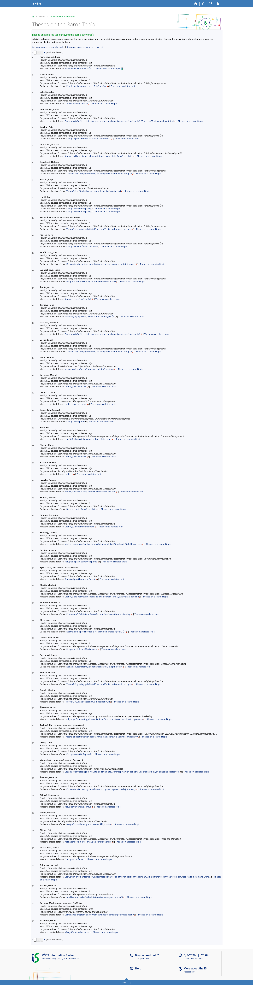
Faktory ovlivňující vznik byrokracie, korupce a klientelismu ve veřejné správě (102, 334)
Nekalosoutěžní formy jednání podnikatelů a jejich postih (94, 666)
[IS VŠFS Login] (217, 4)
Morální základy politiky (76, 103)
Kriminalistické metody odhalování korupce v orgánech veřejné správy (101, 264)
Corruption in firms (74, 859)
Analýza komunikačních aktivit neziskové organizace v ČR (94, 897)
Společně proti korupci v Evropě (80, 579)
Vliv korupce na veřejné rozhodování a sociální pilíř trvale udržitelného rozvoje (103, 544)
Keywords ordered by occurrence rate (85, 47)
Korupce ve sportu (75, 421)
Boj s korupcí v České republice (81, 509)
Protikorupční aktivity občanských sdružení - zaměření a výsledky (98, 614)
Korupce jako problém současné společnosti (88, 138)
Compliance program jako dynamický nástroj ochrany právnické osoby (99, 914)
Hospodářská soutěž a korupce (81, 649)
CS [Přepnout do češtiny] (210, 3)
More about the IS (195, 968)
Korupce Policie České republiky (82, 246)
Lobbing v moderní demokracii (79, 526)
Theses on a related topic (107, 68)
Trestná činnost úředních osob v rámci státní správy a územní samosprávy (101, 736)
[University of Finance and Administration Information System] (36, 3)
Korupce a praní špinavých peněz (81, 561)
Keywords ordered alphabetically (48, 47)
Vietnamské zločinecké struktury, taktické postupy (89, 369)
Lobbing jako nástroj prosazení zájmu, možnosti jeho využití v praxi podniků (102, 596)
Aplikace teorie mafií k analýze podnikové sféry (88, 841)
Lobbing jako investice (75, 386)
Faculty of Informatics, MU (68, 959)
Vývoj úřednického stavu (77, 932)
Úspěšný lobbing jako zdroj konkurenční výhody (88, 439)
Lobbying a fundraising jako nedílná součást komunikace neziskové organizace (104, 719)
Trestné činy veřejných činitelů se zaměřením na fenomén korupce (99, 173)
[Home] (196, 4)
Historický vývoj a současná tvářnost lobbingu (87, 701)
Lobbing (68, 474)
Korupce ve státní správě (78, 208)
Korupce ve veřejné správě (78, 299)
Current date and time (193, 959)
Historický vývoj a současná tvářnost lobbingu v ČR (89, 316)
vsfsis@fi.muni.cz (142, 959)
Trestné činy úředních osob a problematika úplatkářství (93, 191)
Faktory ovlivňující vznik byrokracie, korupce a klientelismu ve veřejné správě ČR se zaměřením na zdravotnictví (119, 121)
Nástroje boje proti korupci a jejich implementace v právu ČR (95, 631)
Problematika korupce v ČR (78, 68)
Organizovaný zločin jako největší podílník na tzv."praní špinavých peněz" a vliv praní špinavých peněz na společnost (122, 771)
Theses (42, 16)
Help (138, 968)
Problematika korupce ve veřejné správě (86, 86)
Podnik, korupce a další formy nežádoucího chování (90, 491)
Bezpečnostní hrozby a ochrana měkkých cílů (88, 824)
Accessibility (189, 972)
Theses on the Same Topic (62, 16)
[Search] (203, 4)
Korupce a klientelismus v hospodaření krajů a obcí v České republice (99, 156)
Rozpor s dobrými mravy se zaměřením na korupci (91, 281)
